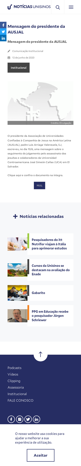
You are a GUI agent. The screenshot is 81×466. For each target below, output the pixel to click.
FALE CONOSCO (20, 400)
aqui (18, 175)
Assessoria (16, 387)
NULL (39, 185)
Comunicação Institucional (27, 51)
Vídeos (13, 374)
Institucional (18, 67)
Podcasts (14, 368)
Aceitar (41, 455)
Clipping (14, 381)
